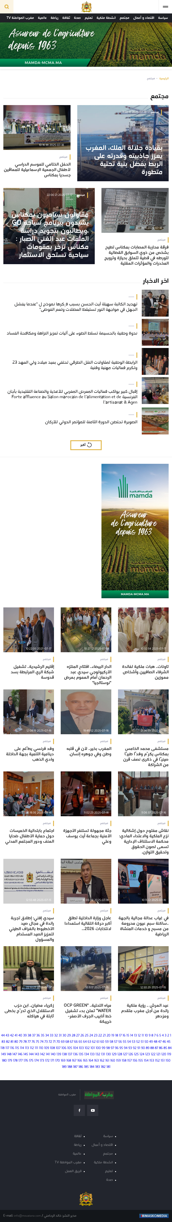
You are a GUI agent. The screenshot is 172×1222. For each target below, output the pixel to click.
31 (60, 1036)
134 (86, 1054)
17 (120, 1036)
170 (57, 1061)
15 (127, 1036)
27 (78, 1036)
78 (25, 1042)
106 (63, 1048)
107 (58, 1048)
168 (68, 1061)
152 (157, 1061)
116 (12, 1048)
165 (85, 1061)
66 (76, 1042)
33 (51, 1036)
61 (98, 1042)
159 (118, 1061)
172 (47, 1061)
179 (10, 1061)
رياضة (54, 18)
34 (47, 1036)
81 (12, 1042)
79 (20, 1042)
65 (80, 1042)
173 (42, 1061)
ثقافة (66, 18)
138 (64, 1054)
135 (81, 1054)
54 (129, 1042)
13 (135, 1036)
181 (108, 1067)
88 (152, 1048)
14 (131, 1036)
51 (142, 1042)
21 (104, 1036)
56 (120, 1042)
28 (73, 1036)
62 (94, 1042)
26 (82, 1036)
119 (169, 1054)
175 (31, 1061)
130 (108, 1054)
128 (119, 1054)
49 (151, 1042)
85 (165, 1048)
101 (92, 1048)
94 (125, 1048)
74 (41, 1042)
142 (42, 1054)
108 (52, 1048)
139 (58, 1054)
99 (103, 1048)
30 (64, 1036)
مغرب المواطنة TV (20, 18)
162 (102, 1061)
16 (124, 1036)
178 (15, 1061)
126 (130, 1054)
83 (3, 1042)
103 (81, 1048)
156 (135, 1061)
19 (112, 1036)
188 (69, 1067)
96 (116, 1048)
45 (168, 1042)
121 (158, 1054)
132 (97, 1054)
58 (111, 1042)
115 (17, 1048)
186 (80, 1067)
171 (52, 1061)
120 (163, 1054)
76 (33, 1042)
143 (36, 1054)
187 (75, 1067)
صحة (77, 18)
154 (146, 1061)
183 (97, 1067)
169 (63, 1061)
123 (147, 1054)
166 (79, 1061)
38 (29, 1036)
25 (86, 1036)
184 (92, 1067)
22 (100, 1036)
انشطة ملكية (106, 18)
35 (42, 1036)
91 (138, 1048)
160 (112, 1061)
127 (125, 1054)
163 (96, 1061)
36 (38, 1036)
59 (107, 1042)
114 (22, 1048)
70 (58, 1042)
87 (156, 1048)
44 (3, 1036)
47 (159, 1042)
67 (71, 1042)
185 (86, 1067)
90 (143, 1048)
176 (26, 1061)
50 (146, 1042)
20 (108, 1036)
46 (164, 1042)
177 (20, 1061)
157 (129, 1061)
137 (70, 1054)
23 (95, 1036)
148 (9, 1054)
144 (31, 1054)
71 (54, 1042)
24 (91, 1036)
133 (92, 1054)
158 (124, 1061)
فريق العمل (73, 1171)
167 (74, 1061)
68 (67, 1042)
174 (36, 1061)
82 (8, 1042)
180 (4, 1061)
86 (161, 1048)
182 (103, 1067)
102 (87, 1048)
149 (3, 1054)
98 (108, 1048)
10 (146, 1036)
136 (75, 1054)
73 (46, 1042)
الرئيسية (164, 78)
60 (102, 1042)
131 (103, 1054)
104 (75, 1048)
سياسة (163, 18)
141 (48, 1054)
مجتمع (124, 18)
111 (36, 1048)
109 (46, 1048)
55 (124, 1042)
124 (142, 1054)
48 (155, 1042)
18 (116, 1036)
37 (33, 1036)
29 (69, 1036)
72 (50, 1042)
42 (12, 1036)
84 (170, 1048)
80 (16, 1042)
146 (20, 1054)
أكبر (82, 445)
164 (90, 1061)
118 (2, 1048)
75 (37, 1042)
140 (53, 1054)
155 (140, 1061)
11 (143, 1036)
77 (29, 1042)
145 (25, 1054)
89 (147, 1048)
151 (163, 1061)
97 (112, 1048)
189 (64, 1067)
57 (115, 1042)
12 (139, 1036)
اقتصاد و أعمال (143, 18)
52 (138, 1042)
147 (14, 1054)
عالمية (42, 18)
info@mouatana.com (27, 1215)
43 (7, 1036)
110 (41, 1048)
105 (69, 1048)
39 (25, 1036)
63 (89, 1042)
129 (114, 1054)
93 (130, 1048)
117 (7, 1048)
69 (62, 1042)
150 (168, 1061)
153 (151, 1061)
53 (133, 1042)
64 (85, 1042)
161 (107, 1061)
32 (56, 1036)
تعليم (89, 18)
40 (20, 1036)
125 (136, 1054)
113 (27, 1048)
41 (16, 1036)
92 (134, 1048)
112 (32, 1048)
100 (98, 1048)
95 (121, 1048)
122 (153, 1054)
